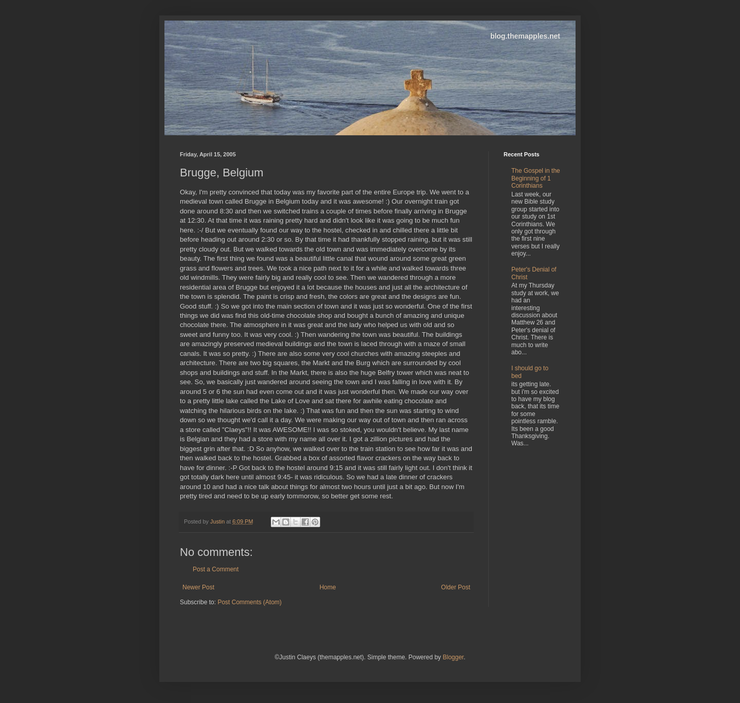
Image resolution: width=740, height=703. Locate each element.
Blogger (453, 657)
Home (328, 587)
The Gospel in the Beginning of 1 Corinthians (535, 178)
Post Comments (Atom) (249, 602)
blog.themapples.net (525, 36)
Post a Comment (215, 569)
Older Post (455, 587)
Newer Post (198, 587)
